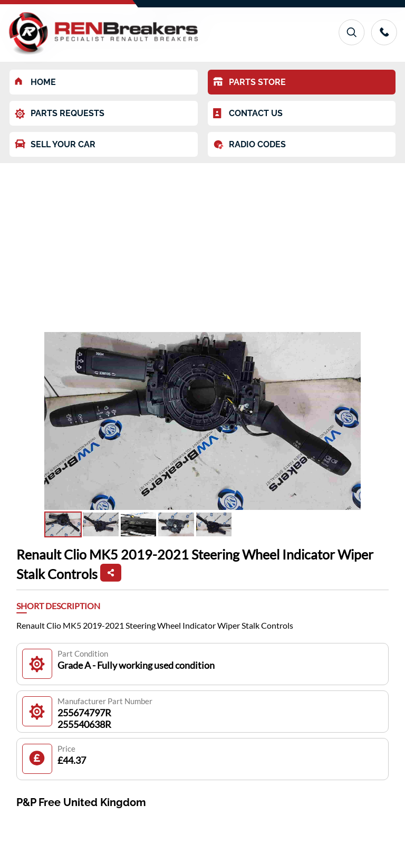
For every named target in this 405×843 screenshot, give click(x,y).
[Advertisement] (202, 242)
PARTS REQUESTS (59, 113)
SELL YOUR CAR (55, 144)
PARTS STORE (249, 82)
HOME (35, 82)
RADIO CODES (249, 144)
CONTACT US (248, 113)
